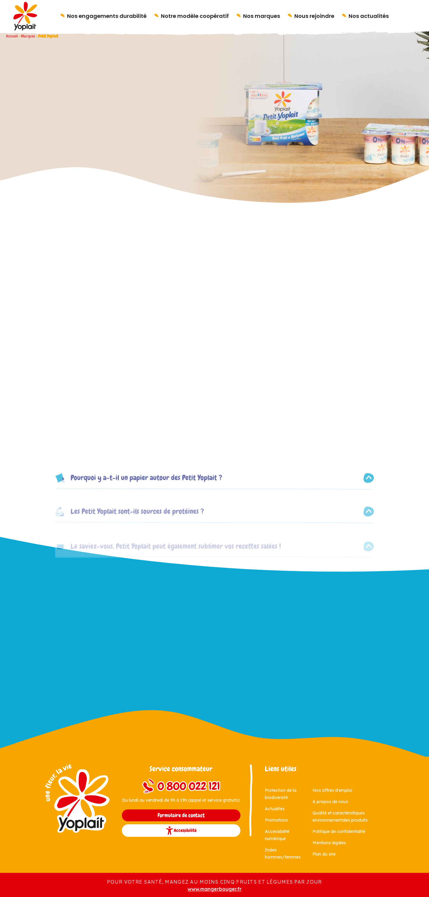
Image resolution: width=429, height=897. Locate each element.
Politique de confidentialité (339, 831)
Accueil (12, 36)
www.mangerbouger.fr (215, 889)
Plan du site (324, 854)
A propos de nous (330, 801)
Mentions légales (329, 842)
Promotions (276, 820)
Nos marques (261, 16)
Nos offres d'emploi (332, 790)
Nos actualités (369, 16)
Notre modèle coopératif (195, 16)
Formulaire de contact (181, 815)
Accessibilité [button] (181, 830)
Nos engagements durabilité (107, 16)
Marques (28, 36)
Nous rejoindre (314, 16)
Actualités (275, 808)
